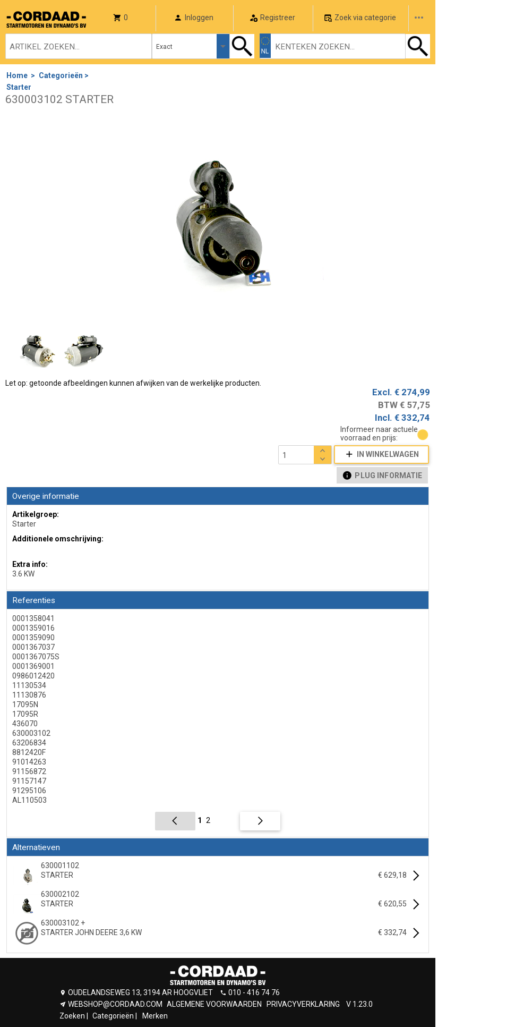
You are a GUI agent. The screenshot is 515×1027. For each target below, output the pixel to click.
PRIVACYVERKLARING (303, 1004)
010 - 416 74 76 (254, 992)
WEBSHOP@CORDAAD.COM (115, 1004)
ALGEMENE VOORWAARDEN (214, 1004)
